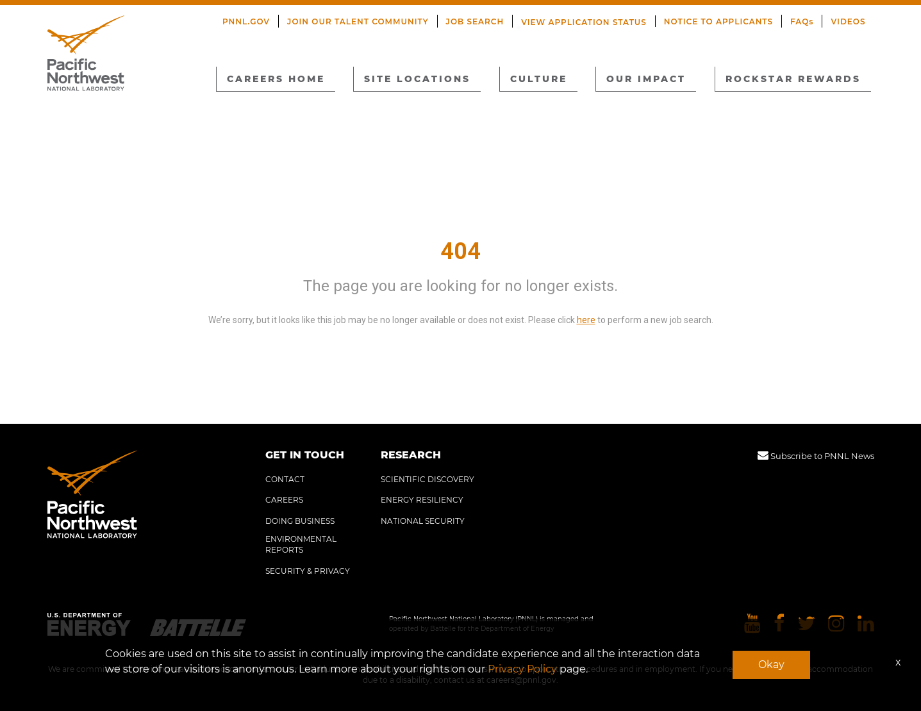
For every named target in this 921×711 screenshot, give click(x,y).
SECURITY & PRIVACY (307, 571)
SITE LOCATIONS (417, 79)
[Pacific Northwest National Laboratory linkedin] (866, 624)
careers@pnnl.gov (521, 680)
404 (460, 251)
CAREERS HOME (276, 79)
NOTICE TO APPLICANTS (718, 21)
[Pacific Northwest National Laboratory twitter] (806, 624)
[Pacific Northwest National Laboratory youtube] (752, 624)
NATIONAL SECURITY (423, 521)
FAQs (801, 21)
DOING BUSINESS (300, 521)
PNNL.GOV (246, 21)
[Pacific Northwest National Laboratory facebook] (779, 624)
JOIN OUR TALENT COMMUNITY (358, 21)
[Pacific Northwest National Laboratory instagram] (836, 624)
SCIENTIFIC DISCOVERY (427, 479)
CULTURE (538, 79)
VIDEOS (848, 21)
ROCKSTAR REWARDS (793, 79)
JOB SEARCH (475, 21)
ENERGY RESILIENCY (422, 500)
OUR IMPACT (646, 79)
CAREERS (284, 500)
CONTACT (284, 479)
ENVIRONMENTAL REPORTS (300, 544)
